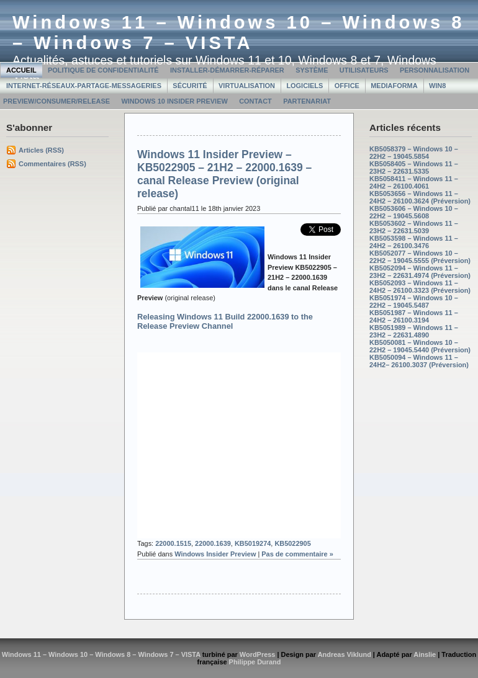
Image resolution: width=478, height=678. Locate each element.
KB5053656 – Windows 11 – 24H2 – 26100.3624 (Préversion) (420, 197)
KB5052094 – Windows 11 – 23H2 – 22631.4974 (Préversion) (420, 271)
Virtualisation (247, 85)
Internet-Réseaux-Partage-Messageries (83, 85)
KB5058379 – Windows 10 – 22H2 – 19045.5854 (413, 152)
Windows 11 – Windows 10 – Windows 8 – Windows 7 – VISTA (238, 32)
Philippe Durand (255, 662)
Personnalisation (434, 70)
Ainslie (424, 654)
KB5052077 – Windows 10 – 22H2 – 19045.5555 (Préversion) (420, 256)
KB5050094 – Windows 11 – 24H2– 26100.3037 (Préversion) (419, 361)
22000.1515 (173, 543)
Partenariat (307, 101)
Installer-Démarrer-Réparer (227, 70)
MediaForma (394, 85)
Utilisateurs (364, 70)
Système (311, 70)
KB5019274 (253, 543)
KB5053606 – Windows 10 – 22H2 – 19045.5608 (413, 212)
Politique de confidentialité (103, 70)
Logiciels (304, 85)
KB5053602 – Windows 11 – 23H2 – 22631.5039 (413, 227)
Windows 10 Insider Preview (174, 101)
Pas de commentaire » (297, 554)
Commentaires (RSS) (52, 163)
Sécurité (190, 85)
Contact (255, 101)
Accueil (21, 70)
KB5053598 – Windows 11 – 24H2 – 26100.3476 (413, 241)
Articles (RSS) (41, 150)
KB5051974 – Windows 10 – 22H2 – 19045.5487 (413, 301)
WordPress (258, 654)
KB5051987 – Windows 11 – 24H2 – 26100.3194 (413, 316)
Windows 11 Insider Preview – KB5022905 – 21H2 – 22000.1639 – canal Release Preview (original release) (224, 174)
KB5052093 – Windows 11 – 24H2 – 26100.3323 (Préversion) (420, 286)
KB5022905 (292, 543)
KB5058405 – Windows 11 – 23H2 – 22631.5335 (413, 167)
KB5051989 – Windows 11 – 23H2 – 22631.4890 (413, 331)
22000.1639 (213, 543)
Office (347, 85)
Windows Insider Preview (215, 554)
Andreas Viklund (344, 654)
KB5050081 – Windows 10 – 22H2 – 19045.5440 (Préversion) (420, 346)
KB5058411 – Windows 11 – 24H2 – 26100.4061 (413, 182)
